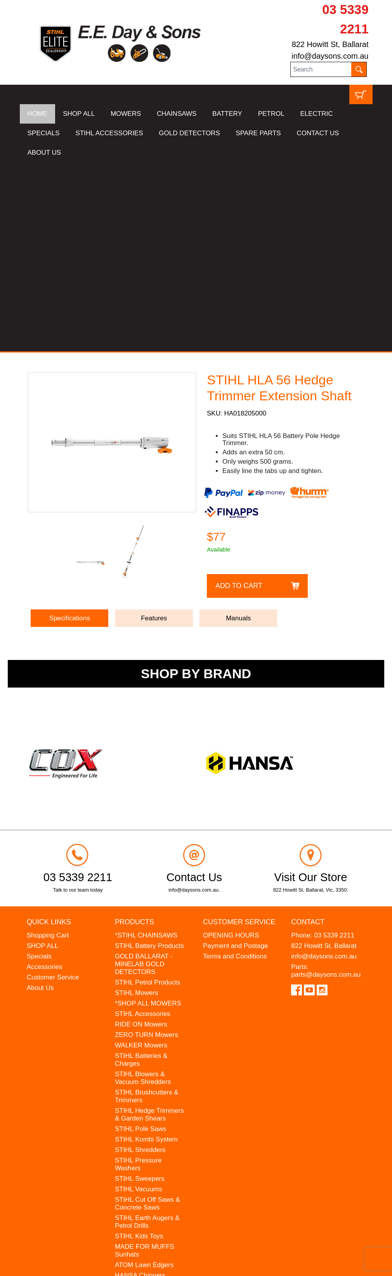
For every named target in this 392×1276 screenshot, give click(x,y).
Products (134, 733)
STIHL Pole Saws (141, 940)
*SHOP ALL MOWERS (148, 814)
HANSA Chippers (140, 1086)
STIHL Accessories (142, 825)
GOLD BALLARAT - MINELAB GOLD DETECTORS (144, 775)
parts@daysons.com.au (326, 785)
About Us (40, 799)
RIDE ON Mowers (141, 835)
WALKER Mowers (141, 856)
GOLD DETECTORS (189, 133)
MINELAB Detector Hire (150, 1115)
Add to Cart (238, 397)
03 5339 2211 (334, 746)
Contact (307, 733)
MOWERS (126, 113)
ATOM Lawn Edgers (144, 1076)
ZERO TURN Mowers (146, 846)
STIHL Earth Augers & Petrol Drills (147, 1032)
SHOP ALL (79, 113)
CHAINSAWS (176, 113)
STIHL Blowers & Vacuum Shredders (143, 889)
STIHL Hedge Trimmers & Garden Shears (149, 925)
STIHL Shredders (140, 961)
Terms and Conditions (235, 767)
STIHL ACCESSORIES (109, 133)
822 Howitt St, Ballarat (330, 44)
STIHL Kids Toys (139, 1047)
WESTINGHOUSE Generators (142, 1100)
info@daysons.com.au (329, 56)
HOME (37, 113)
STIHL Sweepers (140, 989)
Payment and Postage (235, 757)
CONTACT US (318, 133)
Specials (39, 767)
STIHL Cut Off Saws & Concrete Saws (147, 1014)
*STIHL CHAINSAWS (146, 746)
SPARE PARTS (258, 133)
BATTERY (227, 113)
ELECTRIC (316, 113)
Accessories (44, 778)
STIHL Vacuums (138, 1000)
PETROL (271, 113)
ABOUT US (44, 152)
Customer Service (53, 788)
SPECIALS (44, 133)
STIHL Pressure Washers (138, 975)
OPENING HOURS (231, 746)
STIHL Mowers (136, 804)
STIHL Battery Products (149, 757)
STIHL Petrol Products (147, 793)
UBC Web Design (99, 1265)
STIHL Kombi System (146, 950)
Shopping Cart (48, 746)
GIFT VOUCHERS (142, 1125)
